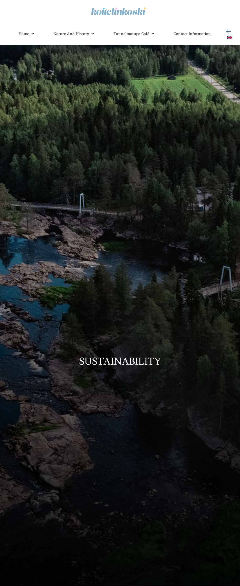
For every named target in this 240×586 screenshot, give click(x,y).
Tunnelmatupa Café (133, 33)
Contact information (192, 33)
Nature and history (73, 33)
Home (26, 33)
